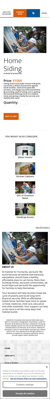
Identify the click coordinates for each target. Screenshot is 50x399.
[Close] (47, 367)
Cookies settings (25, 385)
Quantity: (11, 102)
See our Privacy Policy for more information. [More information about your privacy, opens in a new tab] (28, 379)
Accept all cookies (25, 393)
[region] (25, 381)
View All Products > (43, 227)
